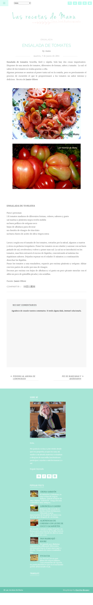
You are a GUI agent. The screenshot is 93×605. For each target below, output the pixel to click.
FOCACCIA (45, 556)
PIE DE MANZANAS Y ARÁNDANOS (71, 377)
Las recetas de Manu (46, 16)
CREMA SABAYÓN (48, 492)
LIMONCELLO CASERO (50, 506)
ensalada (47, 39)
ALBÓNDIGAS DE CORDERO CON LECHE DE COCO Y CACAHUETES (51, 523)
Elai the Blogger (82, 590)
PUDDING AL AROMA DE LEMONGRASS (24, 377)
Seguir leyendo (37, 469)
